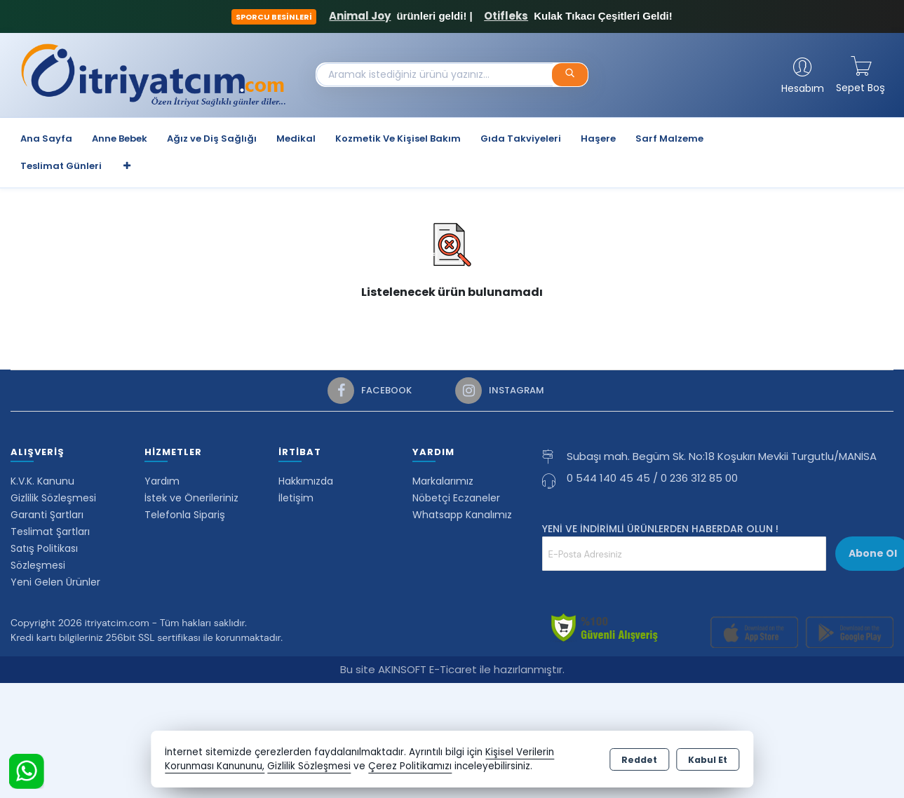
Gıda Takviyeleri (520, 138)
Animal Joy (360, 15)
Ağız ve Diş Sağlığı (212, 138)
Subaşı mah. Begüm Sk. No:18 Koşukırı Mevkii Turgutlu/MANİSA (722, 456)
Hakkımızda (305, 481)
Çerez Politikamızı (410, 766)
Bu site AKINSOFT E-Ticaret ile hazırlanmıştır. (452, 669)
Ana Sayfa (46, 138)
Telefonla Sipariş (184, 515)
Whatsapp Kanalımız (462, 515)
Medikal (296, 138)
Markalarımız (442, 481)
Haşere (598, 138)
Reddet (639, 760)
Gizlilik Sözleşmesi (53, 498)
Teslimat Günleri (61, 166)
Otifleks (506, 15)
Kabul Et (707, 760)
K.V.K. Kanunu (42, 481)
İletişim (295, 498)
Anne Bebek (119, 138)
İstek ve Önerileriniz (191, 498)
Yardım (162, 481)
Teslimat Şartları (50, 532)
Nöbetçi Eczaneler (456, 498)
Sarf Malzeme (669, 138)
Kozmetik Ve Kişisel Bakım (398, 138)
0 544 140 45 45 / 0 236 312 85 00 (652, 478)
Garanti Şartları (47, 515)
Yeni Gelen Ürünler (55, 582)
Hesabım (802, 88)
